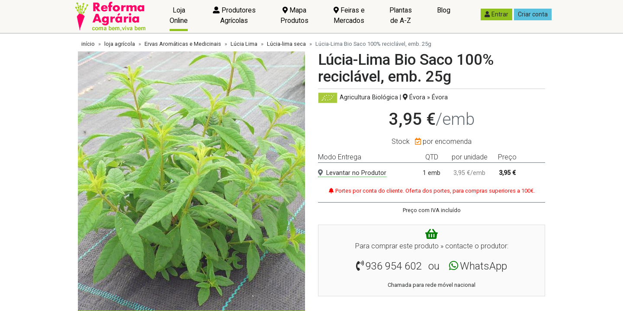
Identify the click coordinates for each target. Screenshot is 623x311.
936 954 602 (393, 266)
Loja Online (179, 15)
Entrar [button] (496, 14)
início (88, 44)
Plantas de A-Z (400, 15)
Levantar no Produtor (352, 173)
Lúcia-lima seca (286, 44)
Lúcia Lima (244, 44)
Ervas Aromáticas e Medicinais (183, 44)
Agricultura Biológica (369, 97)
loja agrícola (119, 44)
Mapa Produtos (294, 15)
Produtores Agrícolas (234, 15)
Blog (443, 10)
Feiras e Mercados (349, 15)
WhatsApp (483, 266)
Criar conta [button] (533, 14)
